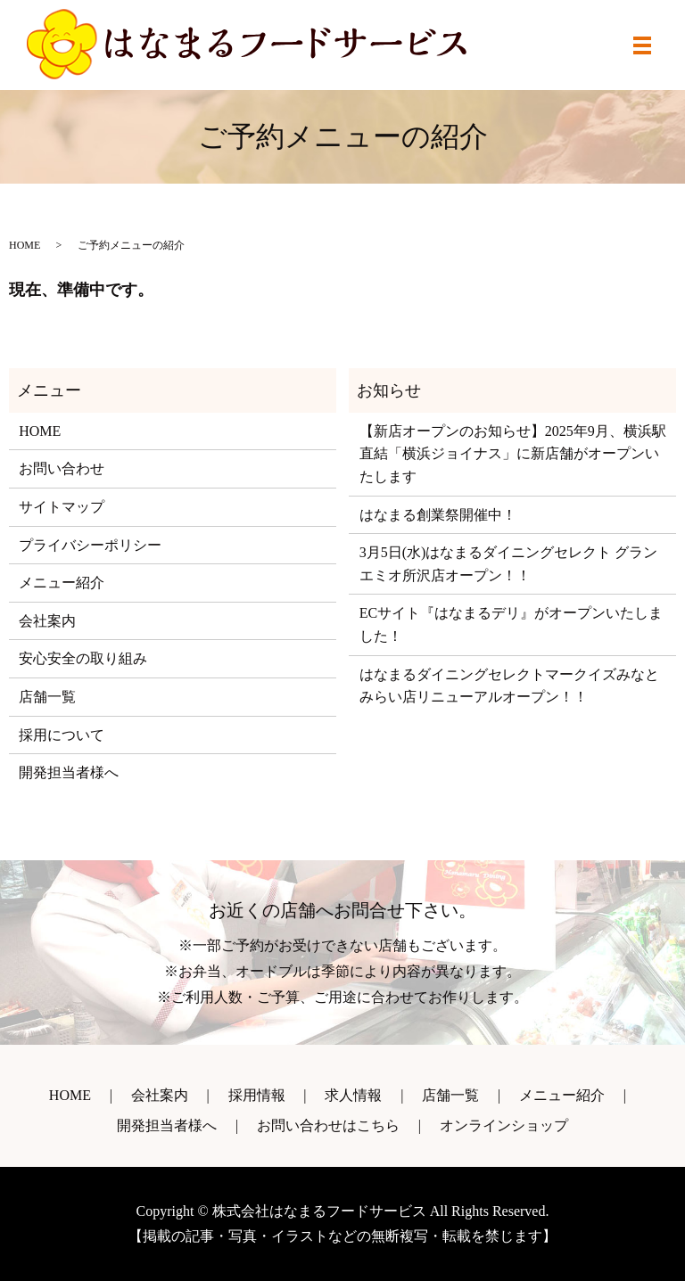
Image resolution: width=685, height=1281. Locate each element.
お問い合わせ (61, 468)
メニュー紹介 (61, 582)
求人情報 (353, 1095)
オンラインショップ (504, 1125)
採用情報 (256, 1095)
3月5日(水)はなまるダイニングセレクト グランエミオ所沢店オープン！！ (508, 564)
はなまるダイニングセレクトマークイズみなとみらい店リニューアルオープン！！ (509, 686)
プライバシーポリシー (90, 545)
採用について (61, 735)
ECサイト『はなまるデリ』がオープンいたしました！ (511, 624)
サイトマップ (61, 506)
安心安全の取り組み (83, 658)
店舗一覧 (47, 696)
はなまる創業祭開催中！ (437, 514)
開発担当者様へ (69, 772)
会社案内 (47, 620)
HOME (24, 245)
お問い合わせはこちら (328, 1125)
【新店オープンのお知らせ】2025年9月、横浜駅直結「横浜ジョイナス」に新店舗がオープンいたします (512, 453)
